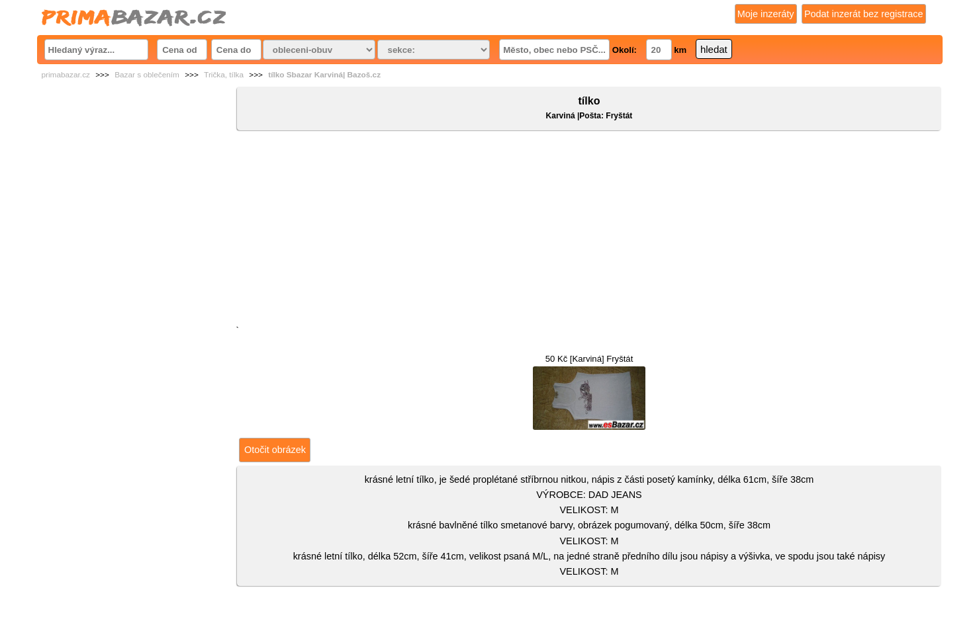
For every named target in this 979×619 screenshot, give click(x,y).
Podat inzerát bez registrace (863, 14)
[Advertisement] (589, 230)
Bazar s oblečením (147, 74)
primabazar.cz (66, 74)
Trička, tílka (224, 74)
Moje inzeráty (765, 14)
